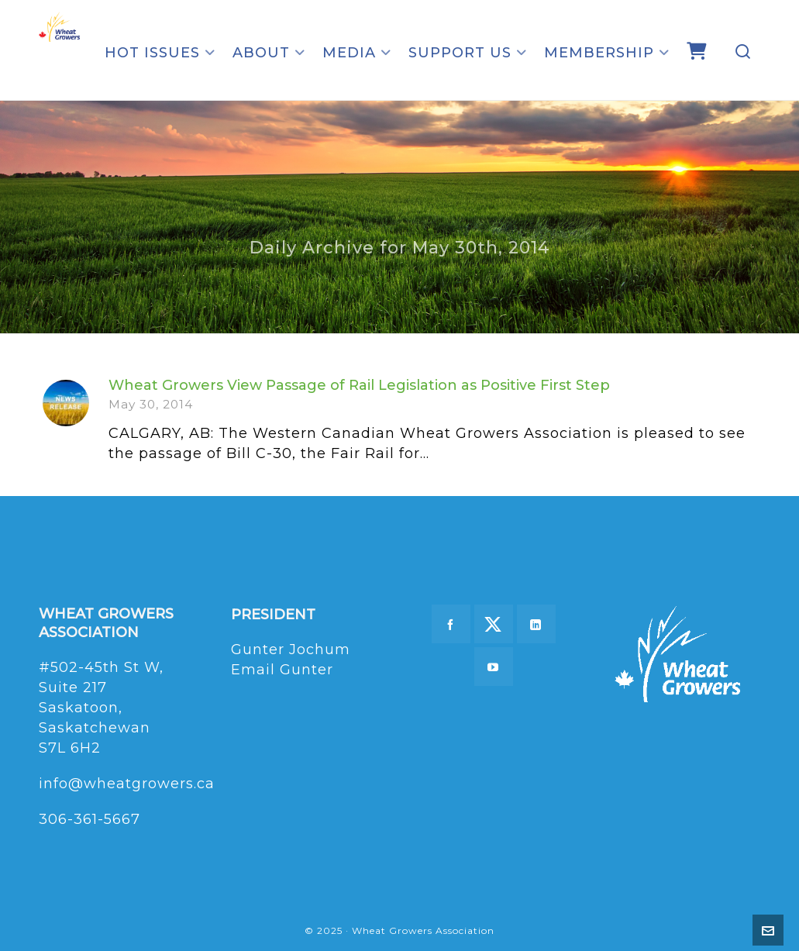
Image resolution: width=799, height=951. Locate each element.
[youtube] (493, 666)
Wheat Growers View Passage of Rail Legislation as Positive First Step (359, 385)
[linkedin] (536, 624)
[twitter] (493, 624)
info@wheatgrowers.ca (127, 783)
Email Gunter (282, 669)
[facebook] (451, 624)
